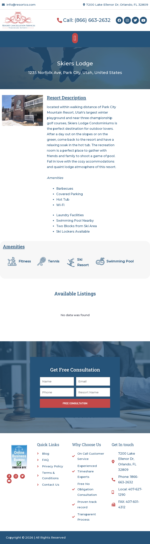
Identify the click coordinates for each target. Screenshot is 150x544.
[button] (75, 38)
